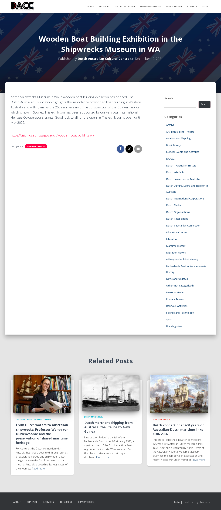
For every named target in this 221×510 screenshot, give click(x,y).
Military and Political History (182, 259)
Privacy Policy (86, 502)
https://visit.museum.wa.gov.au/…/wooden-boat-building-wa (52, 135)
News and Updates (150, 6)
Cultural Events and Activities (182, 152)
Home (90, 6)
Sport (169, 319)
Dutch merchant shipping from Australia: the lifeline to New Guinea (108, 427)
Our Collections (124, 6)
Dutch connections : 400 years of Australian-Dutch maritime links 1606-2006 (178, 429)
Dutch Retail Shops (177, 218)
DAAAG (170, 158)
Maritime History (36, 146)
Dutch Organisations (178, 212)
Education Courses (177, 232)
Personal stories (175, 292)
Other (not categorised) (180, 285)
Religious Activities (177, 306)
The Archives (174, 6)
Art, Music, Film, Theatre (180, 131)
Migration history (176, 252)
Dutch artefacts (175, 172)
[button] (107, 6)
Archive (170, 124)
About (103, 6)
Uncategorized (174, 326)
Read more (38, 468)
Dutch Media (173, 205)
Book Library (173, 145)
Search (168, 98)
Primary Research (176, 299)
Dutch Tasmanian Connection (183, 225)
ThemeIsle (204, 502)
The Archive (66, 502)
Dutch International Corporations (185, 198)
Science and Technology (180, 312)
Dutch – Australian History (181, 165)
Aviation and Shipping (178, 138)
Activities (48, 502)
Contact (192, 6)
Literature (172, 239)
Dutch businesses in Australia (183, 179)
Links (205, 6)
